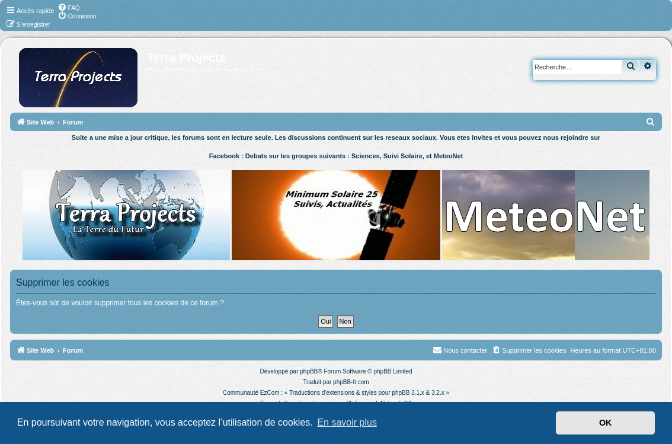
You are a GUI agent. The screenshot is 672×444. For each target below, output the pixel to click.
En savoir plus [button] (347, 422)
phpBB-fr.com (351, 382)
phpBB (309, 371)
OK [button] (605, 422)
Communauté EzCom (251, 392)
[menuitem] (68, 7)
